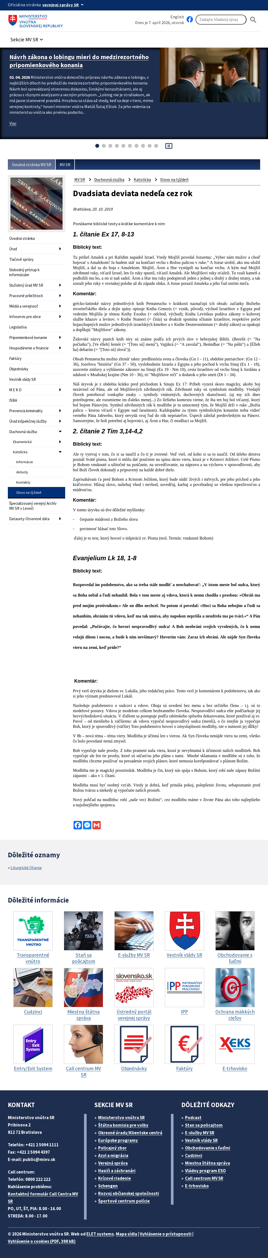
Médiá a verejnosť (23, 306)
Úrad (13, 248)
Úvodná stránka (22, 238)
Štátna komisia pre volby (123, 1125)
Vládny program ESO (205, 1171)
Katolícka (20, 452)
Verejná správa (113, 1163)
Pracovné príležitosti (26, 295)
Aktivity (22, 472)
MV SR (65, 164)
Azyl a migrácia (113, 1155)
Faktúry (15, 358)
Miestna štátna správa (207, 1163)
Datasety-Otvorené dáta (29, 518)
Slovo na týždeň (28, 492)
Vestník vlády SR (22, 379)
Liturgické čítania (26, 867)
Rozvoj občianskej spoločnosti (128, 1193)
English (177, 16)
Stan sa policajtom (204, 1125)
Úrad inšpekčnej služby (28, 421)
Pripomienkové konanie (28, 337)
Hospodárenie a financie (29, 347)
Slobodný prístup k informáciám (24, 272)
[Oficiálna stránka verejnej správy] (63, 5)
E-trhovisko (197, 1186)
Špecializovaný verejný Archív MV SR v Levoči (33, 506)
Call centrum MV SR (204, 1178)
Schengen (108, 1186)
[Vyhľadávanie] (221, 20)
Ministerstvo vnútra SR (121, 1117)
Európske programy (118, 1140)
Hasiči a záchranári (117, 1171)
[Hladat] (253, 20)
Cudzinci (193, 1155)
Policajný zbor (112, 1148)
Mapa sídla (126, 1234)
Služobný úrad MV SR (26, 285)
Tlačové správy (21, 259)
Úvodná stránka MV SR (31, 164)
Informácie (24, 462)
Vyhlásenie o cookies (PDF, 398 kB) (42, 1241)
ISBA (13, 400)
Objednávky (18, 368)
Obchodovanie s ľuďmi (207, 1148)
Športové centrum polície (124, 1201)
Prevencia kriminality (26, 410)
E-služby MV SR (199, 1133)
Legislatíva (18, 327)
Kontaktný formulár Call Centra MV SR (43, 1197)
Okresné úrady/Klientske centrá (130, 1133)
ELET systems (100, 1234)
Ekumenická (22, 441)
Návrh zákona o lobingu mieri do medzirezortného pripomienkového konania (79, 61)
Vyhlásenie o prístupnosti (166, 1234)
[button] (27, 38)
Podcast (193, 1117)
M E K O (15, 389)
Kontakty (23, 482)
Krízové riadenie (114, 1178)
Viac (12, 123)
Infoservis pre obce (25, 316)
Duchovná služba (23, 431)
